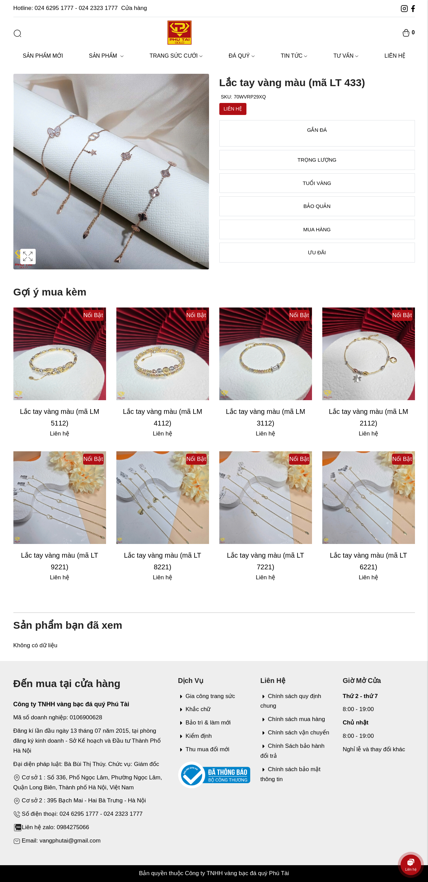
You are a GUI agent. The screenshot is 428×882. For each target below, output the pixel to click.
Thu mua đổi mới (204, 749)
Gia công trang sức (206, 696)
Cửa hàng (134, 8)
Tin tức (294, 56)
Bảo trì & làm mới (204, 722)
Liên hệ (394, 56)
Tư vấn (345, 56)
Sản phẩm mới (43, 56)
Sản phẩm (106, 56)
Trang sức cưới (176, 56)
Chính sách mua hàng (293, 719)
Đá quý (242, 56)
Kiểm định (195, 736)
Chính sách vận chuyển (295, 732)
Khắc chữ (194, 709)
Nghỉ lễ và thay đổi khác (374, 749)
